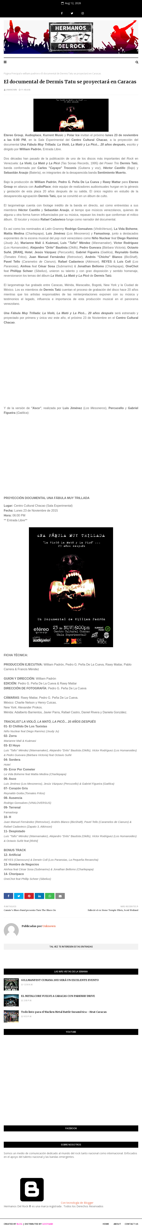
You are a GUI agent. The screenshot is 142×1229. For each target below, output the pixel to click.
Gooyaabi (47, 1223)
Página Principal (12, 73)
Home (106, 1223)
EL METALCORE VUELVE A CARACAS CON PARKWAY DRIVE (58, 996)
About (117, 1223)
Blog (19, 1223)
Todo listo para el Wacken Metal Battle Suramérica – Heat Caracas (64, 1012)
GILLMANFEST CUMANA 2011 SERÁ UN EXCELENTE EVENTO (60, 980)
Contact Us (131, 1223)
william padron (31, 73)
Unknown (11, 89)
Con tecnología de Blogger (48, 1202)
